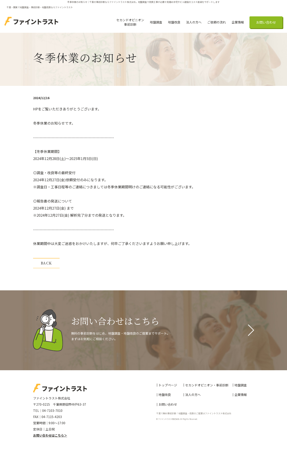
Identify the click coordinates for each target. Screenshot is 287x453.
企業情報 (238, 22)
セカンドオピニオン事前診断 (130, 22)
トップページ (168, 385)
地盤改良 (174, 22)
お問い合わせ (266, 22)
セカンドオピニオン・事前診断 (206, 385)
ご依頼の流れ (216, 22)
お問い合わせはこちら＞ (50, 435)
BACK (46, 263)
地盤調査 (156, 22)
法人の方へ (194, 22)
